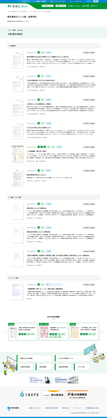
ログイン (94, 6)
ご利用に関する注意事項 (51, 408)
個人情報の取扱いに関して (92, 408)
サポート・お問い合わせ (75, 1)
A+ (97, 1)
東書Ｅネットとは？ (74, 6)
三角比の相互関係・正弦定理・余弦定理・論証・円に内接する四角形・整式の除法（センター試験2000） (58, 255)
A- (94, 1)
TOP (8, 11)
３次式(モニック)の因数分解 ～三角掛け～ (39, 104)
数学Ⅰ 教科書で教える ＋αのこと (36, 175)
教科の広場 (61, 6)
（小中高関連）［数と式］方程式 (36, 151)
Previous (5, 332)
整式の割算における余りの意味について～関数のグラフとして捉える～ (48, 57)
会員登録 (85, 6)
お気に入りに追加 (89, 52)
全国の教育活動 (63, 367)
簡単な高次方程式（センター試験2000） (39, 232)
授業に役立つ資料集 (26, 358)
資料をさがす (47, 6)
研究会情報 (43, 367)
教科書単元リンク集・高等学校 (19, 11)
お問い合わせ (65, 408)
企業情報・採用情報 (40, 1)
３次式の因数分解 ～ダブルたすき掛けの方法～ (41, 80)
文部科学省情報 (25, 367)
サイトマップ (77, 408)
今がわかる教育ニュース (66, 358)
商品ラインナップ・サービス (57, 1)
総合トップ (25, 1)
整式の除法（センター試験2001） (37, 208)
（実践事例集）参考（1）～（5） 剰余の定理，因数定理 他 (45, 289)
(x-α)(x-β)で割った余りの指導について (39, 127)
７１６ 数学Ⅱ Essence (35, 11)
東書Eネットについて (34, 408)
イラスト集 (81, 367)
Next (102, 332)
